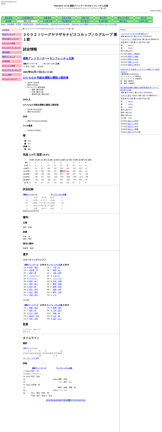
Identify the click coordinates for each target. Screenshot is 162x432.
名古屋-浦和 (103, 21)
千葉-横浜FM (66, 21)
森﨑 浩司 (57, 289)
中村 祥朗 (57, 281)
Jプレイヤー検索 (8, 43)
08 (64, 400)
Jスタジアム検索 (8, 66)
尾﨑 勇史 (57, 308)
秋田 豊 (32, 273)
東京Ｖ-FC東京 (123, 18)
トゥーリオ (57, 278)
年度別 (18, 24)
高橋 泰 (56, 313)
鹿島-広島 (27, 21)
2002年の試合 (28, 24)
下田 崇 (56, 267)
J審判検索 (6, 52)
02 (50, 400)
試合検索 (10, 24)
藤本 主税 (57, 292)
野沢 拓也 (33, 289)
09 (67, 400)
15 (82, 400)
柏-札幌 (8, 21)
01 (47, 400)
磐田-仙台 (123, 21)
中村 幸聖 (33, 319)
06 (59, 400)
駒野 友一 (57, 270)
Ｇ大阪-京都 (47, 21)
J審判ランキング (8, 57)
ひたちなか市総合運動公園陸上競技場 (45, 77)
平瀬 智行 (33, 295)
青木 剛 (32, 287)
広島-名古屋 (66, 18)
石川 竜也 (33, 313)
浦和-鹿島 (8, 18)
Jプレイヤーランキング (11, 48)
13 (77, 400)
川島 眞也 (57, 273)
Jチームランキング (9, 79)
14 (79, 400)
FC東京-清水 (143, 21)
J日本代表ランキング (10, 39)
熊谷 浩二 (33, 281)
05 (57, 400)
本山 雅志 (33, 292)
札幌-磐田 (47, 18)
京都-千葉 (85, 18)
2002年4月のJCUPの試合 (60, 24)
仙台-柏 (143, 18)
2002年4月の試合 (42, 24)
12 (74, 400)
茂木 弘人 (57, 319)
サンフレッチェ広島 (61, 58)
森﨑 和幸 (57, 287)
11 (72, 400)
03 (52, 400)
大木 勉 (56, 316)
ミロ (54, 295)
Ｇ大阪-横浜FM (27, 18)
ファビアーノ (34, 276)
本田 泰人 (33, 284)
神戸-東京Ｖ (85, 21)
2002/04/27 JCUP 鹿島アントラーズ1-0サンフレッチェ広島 (94, 24)
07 (62, 400)
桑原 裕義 (57, 284)
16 (84, 400)
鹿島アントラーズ (34, 58)
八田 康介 (57, 310)
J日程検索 (6, 61)
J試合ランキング (8, 34)
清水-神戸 (103, 18)
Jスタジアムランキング (11, 70)
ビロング (56, 276)
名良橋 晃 (33, 270)
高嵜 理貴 (33, 267)
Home (3, 3)
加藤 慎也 (33, 308)
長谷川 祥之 (34, 316)
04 (54, 400)
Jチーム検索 (7, 75)
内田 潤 (32, 310)
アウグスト (33, 278)
